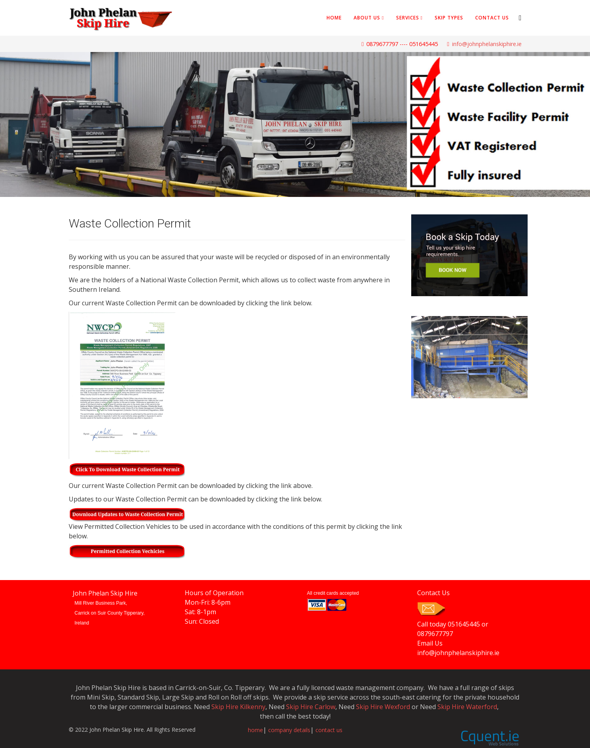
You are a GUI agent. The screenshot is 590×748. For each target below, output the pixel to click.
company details (289, 730)
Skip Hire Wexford (383, 706)
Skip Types (449, 17)
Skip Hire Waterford (467, 706)
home (255, 730)
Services (407, 17)
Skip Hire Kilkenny (238, 706)
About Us (367, 17)
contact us (328, 730)
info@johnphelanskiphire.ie (487, 44)
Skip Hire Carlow (310, 706)
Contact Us (492, 17)
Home (334, 17)
